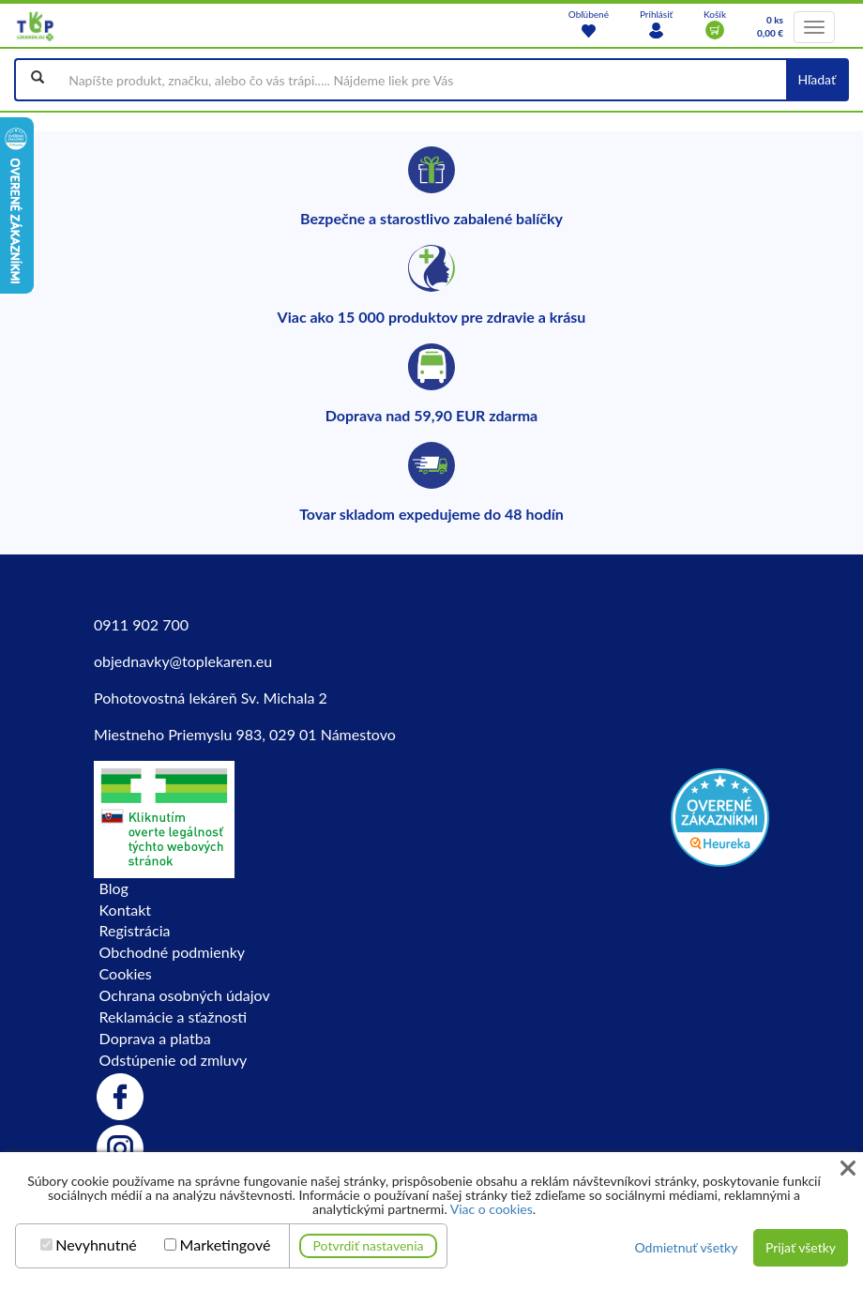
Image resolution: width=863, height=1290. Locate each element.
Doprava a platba (155, 1038)
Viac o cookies (491, 1209)
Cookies (125, 973)
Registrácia (135, 930)
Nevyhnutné (96, 1244)
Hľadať (816, 79)
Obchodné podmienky (172, 952)
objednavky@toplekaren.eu (183, 661)
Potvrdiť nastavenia (368, 1245)
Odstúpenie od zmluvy (173, 1060)
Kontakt (125, 909)
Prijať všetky (800, 1247)
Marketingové (225, 1244)
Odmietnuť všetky (685, 1247)
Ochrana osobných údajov (184, 995)
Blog (114, 888)
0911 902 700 (141, 624)
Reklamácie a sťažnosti (173, 1016)
